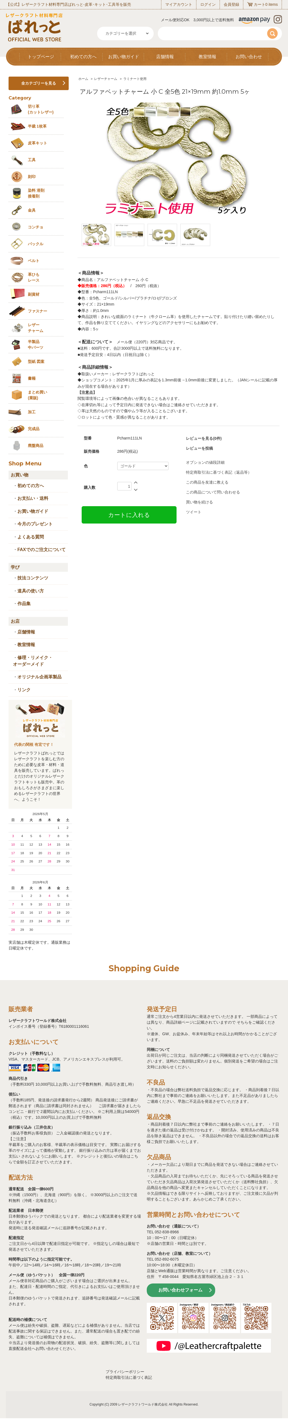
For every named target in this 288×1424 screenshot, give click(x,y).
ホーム (83, 79)
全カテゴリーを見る (38, 83)
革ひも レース (33, 277)
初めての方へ (83, 56)
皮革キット (37, 143)
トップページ (41, 56)
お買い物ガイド (123, 56)
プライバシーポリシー (125, 1371)
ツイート (193, 512)
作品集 (24, 603)
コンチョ (35, 227)
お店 (15, 621)
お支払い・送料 (32, 498)
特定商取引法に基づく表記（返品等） (219, 472)
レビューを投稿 (199, 448)
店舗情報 (165, 56)
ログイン (208, 4)
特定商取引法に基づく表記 (129, 1377)
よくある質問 (30, 537)
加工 (32, 412)
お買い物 (19, 475)
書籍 (32, 378)
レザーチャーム (105, 79)
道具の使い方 (30, 591)
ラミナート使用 (134, 79)
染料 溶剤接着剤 (36, 193)
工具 (32, 160)
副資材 (33, 294)
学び (15, 567)
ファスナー (37, 311)
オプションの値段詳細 (205, 462)
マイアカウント (178, 4)
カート (259, 4)
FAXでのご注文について (41, 549)
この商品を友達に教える (207, 482)
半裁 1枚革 (37, 126)
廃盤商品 (35, 445)
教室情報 (207, 56)
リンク (24, 689)
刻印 (32, 176)
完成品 (33, 429)
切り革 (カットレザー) (41, 109)
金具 (32, 210)
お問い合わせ (249, 56)
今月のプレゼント (35, 524)
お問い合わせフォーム (180, 1290)
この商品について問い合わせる (213, 492)
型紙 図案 (36, 361)
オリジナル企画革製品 (39, 677)
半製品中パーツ (35, 344)
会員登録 (231, 4)
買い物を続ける (199, 502)
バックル (35, 244)
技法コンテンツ (32, 578)
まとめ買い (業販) (37, 395)
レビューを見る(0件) (204, 438)
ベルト (33, 260)
